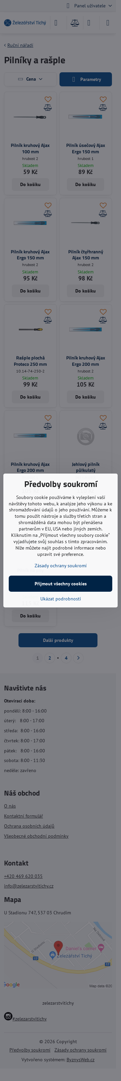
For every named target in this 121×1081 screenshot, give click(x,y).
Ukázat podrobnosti (60, 599)
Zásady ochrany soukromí (61, 566)
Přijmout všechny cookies (61, 584)
